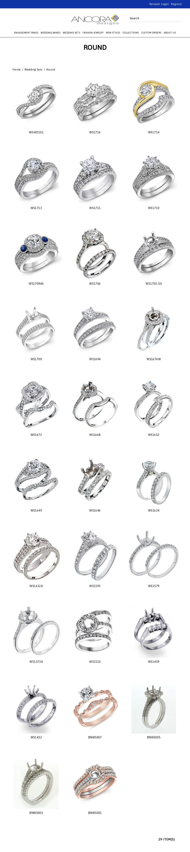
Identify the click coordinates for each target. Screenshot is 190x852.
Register (176, 4)
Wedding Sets (33, 69)
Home (16, 69)
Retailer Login (158, 4)
